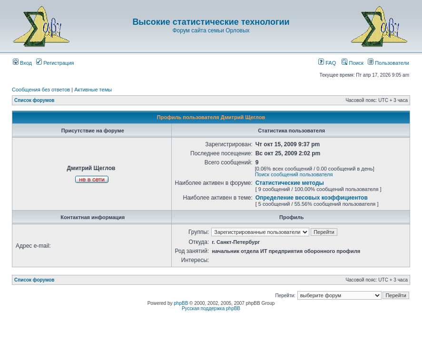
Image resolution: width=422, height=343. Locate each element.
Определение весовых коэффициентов (311, 197)
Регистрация (55, 63)
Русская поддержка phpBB (211, 308)
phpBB (181, 303)
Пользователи (388, 63)
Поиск (352, 63)
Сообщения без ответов (41, 89)
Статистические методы (289, 183)
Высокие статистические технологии (210, 22)
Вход (22, 63)
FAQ (327, 63)
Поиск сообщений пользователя (294, 174)
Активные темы (93, 89)
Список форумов (34, 100)
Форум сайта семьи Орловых (210, 30)
